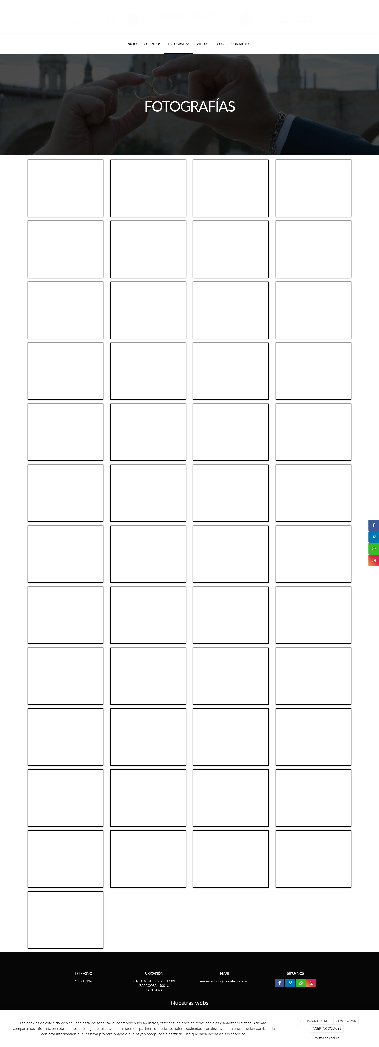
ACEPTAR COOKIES (327, 1028)
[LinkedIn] (290, 983)
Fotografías (179, 44)
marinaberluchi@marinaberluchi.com (86, 21)
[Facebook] (279, 983)
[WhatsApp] (301, 983)
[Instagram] (311, 983)
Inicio (132, 44)
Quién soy (152, 44)
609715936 (83, 981)
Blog (220, 44)
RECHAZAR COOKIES (314, 1021)
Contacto (240, 44)
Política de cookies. (327, 1038)
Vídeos (202, 44)
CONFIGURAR (346, 1021)
